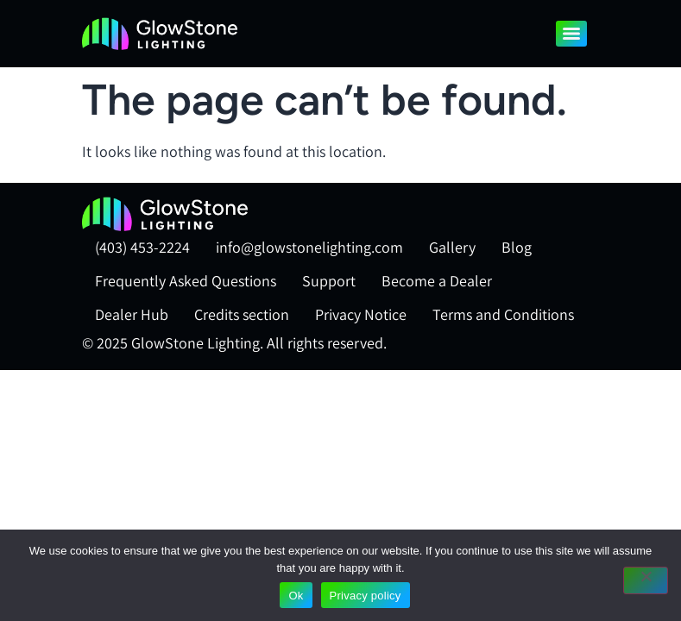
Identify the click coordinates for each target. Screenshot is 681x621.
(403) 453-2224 (142, 247)
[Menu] (571, 34)
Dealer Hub (131, 314)
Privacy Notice (361, 314)
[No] (645, 580)
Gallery (452, 247)
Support (329, 281)
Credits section (241, 314)
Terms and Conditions (503, 314)
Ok (295, 595)
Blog (516, 247)
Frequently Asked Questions (185, 281)
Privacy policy (365, 595)
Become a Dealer (436, 281)
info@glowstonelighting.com (309, 247)
